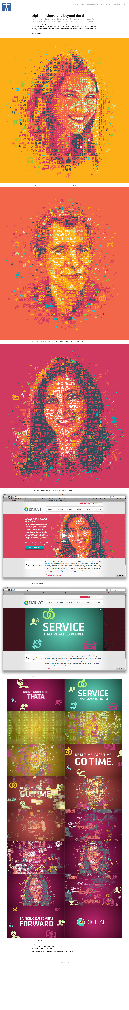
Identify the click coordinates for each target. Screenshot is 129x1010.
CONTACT (117, 4)
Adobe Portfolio (67, 974)
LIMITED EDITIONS (92, 4)
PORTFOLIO (76, 4)
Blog (110, 4)
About (83, 4)
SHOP (123, 4)
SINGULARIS (103, 4)
